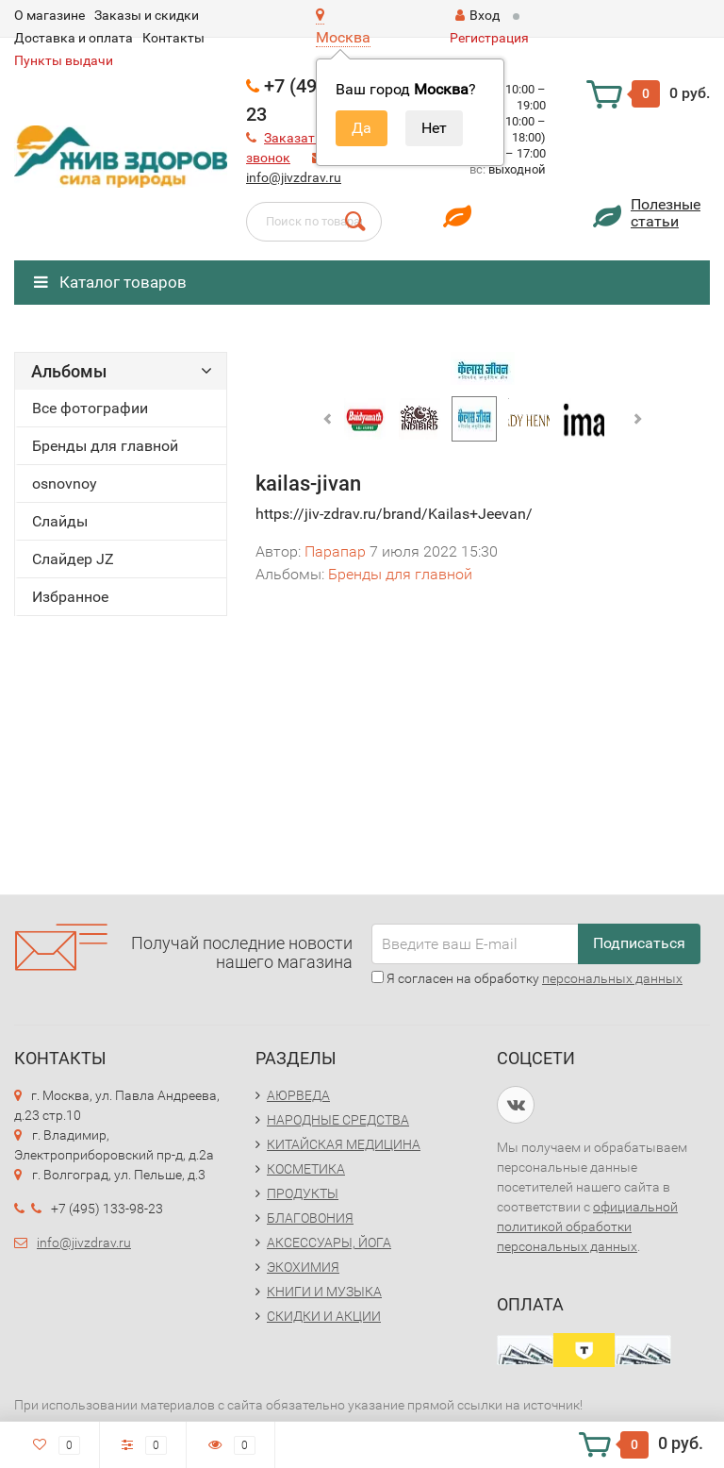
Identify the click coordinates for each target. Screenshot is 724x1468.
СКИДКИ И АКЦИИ (324, 1316)
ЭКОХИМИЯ (303, 1267)
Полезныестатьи (665, 212)
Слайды (60, 521)
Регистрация (489, 37)
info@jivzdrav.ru (293, 177)
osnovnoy (64, 483)
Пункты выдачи (63, 60)
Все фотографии (90, 408)
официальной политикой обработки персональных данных (587, 1226)
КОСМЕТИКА (306, 1168)
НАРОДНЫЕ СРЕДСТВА (338, 1119)
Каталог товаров (110, 282)
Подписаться (639, 943)
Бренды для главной (105, 446)
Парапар (335, 551)
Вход (477, 15)
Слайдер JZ (73, 559)
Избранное (70, 597)
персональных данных (612, 978)
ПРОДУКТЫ (302, 1193)
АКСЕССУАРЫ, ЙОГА (329, 1242)
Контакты (173, 37)
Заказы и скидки (146, 15)
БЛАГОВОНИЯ (310, 1218)
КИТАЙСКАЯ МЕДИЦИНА (343, 1144)
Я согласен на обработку (527, 978)
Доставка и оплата (73, 37)
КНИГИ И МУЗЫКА (324, 1291)
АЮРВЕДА (298, 1095)
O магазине (49, 15)
